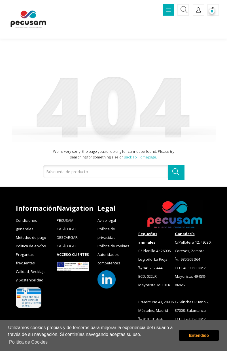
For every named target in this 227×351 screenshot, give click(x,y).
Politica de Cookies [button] (28, 342)
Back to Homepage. (140, 157)
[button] (213, 10)
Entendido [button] (199, 335)
